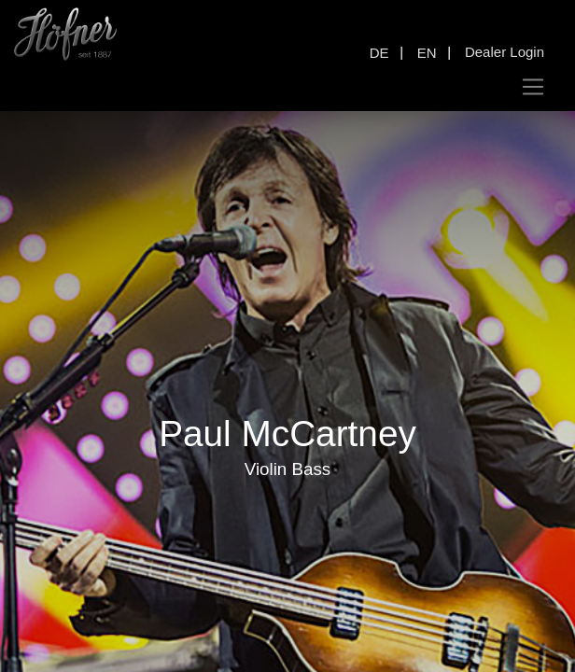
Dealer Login (504, 52)
